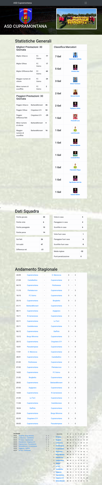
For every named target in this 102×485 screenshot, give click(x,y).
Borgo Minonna (32, 337)
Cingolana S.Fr (56, 342)
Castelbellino (32, 280)
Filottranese (56, 285)
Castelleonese (32, 326)
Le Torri (56, 321)
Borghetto (56, 301)
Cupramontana (32, 275)
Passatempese (32, 347)
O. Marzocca (56, 275)
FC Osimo (32, 296)
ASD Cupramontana (22, 3)
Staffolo (57, 331)
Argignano (56, 311)
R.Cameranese (32, 316)
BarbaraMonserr (33, 306)
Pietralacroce (32, 290)
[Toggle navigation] (86, 3)
